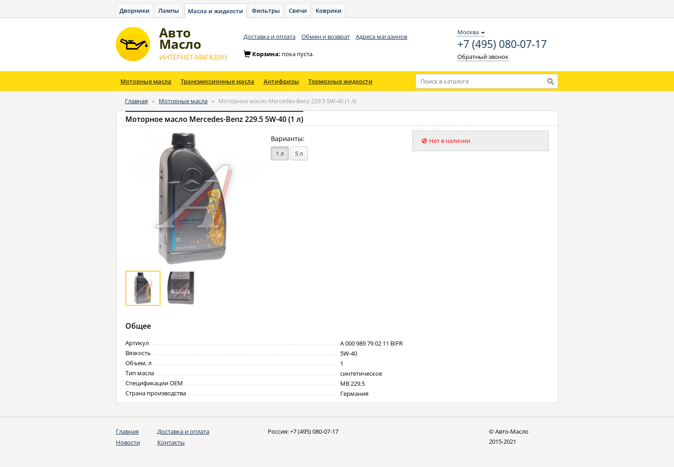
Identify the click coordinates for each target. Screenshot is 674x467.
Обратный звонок (482, 56)
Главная (136, 101)
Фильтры (266, 10)
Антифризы (281, 81)
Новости (128, 442)
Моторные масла (145, 81)
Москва (471, 32)
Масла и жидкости (215, 11)
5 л (299, 153)
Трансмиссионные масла (217, 81)
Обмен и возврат (325, 36)
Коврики (329, 10)
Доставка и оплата (270, 36)
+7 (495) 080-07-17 (502, 44)
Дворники (134, 10)
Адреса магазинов (381, 36)
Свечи (298, 10)
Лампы (168, 10)
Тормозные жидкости (340, 81)
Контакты (171, 442)
